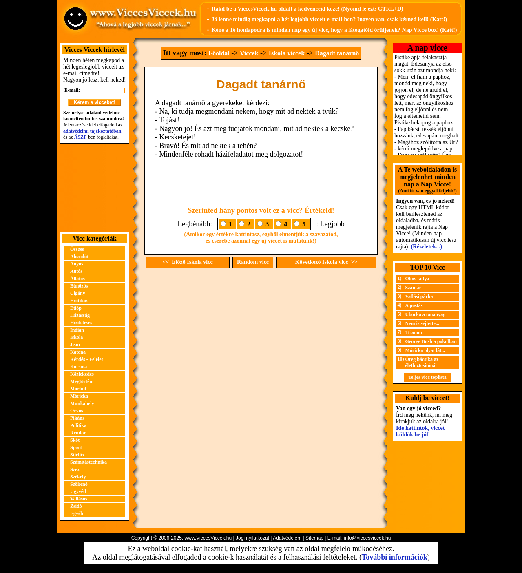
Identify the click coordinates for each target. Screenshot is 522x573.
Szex (75, 469)
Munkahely (82, 403)
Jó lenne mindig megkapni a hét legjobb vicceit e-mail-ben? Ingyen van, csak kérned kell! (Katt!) (329, 19)
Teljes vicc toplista (427, 377)
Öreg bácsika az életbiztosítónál (422, 362)
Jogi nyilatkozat (252, 538)
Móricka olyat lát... (425, 350)
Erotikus (79, 300)
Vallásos (78, 499)
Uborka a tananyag (425, 314)
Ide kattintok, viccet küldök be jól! (420, 431)
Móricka (79, 396)
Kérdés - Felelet (86, 359)
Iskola (76, 337)
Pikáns (77, 418)
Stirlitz (77, 455)
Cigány (77, 293)
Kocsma (78, 366)
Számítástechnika (88, 462)
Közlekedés (82, 374)
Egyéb (76, 513)
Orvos (76, 411)
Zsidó (76, 506)
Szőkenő (79, 484)
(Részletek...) (426, 246)
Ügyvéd (78, 491)
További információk (394, 557)
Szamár (413, 287)
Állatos (77, 278)
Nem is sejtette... (422, 323)
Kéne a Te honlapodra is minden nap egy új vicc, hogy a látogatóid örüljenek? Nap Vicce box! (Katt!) (334, 30)
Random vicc (253, 262)
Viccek (249, 53)
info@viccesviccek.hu (367, 538)
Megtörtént (82, 381)
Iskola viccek (287, 53)
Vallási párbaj (420, 296)
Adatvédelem (287, 538)
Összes (77, 249)
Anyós (76, 264)
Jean (75, 344)
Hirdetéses (81, 322)
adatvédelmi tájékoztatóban (92, 131)
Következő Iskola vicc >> (326, 262)
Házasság (80, 315)
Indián (77, 330)
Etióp (76, 308)
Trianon (413, 332)
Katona (78, 352)
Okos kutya (417, 278)
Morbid (78, 389)
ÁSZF (80, 137)
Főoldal (219, 53)
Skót (75, 440)
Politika (78, 425)
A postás (414, 305)
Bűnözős (79, 286)
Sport (76, 447)
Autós (76, 271)
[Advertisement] (94, 187)
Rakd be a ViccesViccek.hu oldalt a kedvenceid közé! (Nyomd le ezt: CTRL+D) (307, 9)
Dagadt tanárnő (337, 53)
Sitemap (314, 538)
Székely (78, 477)
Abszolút (79, 256)
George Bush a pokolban (431, 341)
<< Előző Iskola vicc (187, 262)
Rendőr (78, 433)
